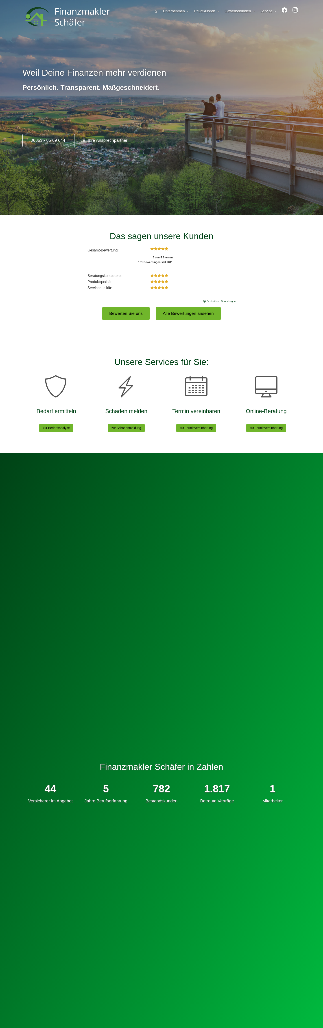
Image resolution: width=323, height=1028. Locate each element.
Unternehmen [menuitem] (174, 11)
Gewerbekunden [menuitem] (238, 11)
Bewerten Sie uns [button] (126, 313)
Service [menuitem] (266, 11)
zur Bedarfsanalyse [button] (56, 428)
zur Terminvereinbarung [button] (196, 428)
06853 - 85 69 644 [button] (47, 140)
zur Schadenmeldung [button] (126, 428)
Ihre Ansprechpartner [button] (104, 140)
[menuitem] (156, 11)
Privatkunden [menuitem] (204, 11)
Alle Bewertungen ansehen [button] (188, 313)
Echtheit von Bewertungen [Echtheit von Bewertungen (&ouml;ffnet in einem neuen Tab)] (221, 301)
